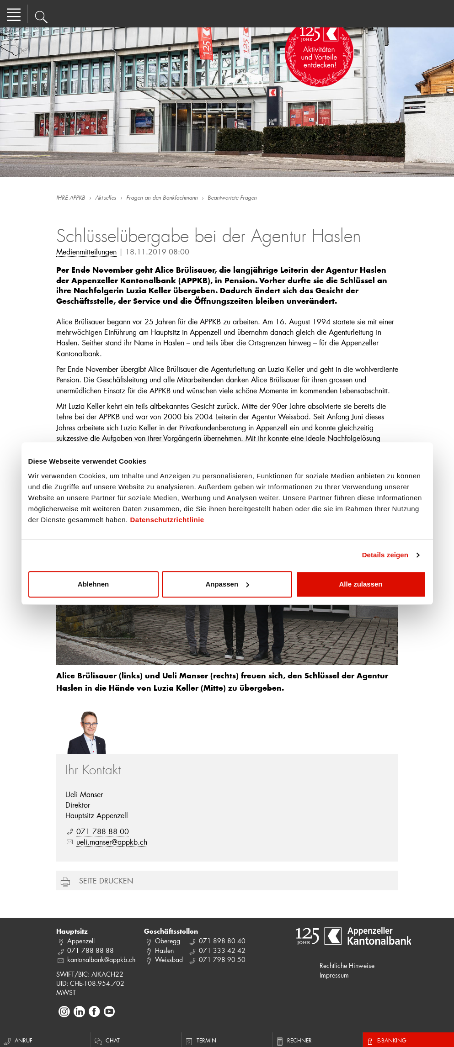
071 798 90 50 (222, 959)
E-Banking (385, 1040)
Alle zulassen (360, 584)
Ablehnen (93, 584)
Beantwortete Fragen (232, 198)
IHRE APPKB (70, 198)
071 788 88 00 (102, 831)
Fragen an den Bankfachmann (162, 198)
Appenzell (81, 940)
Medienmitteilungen (86, 251)
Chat (106, 1040)
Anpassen (227, 584)
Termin (200, 1040)
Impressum (334, 975)
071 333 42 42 (222, 950)
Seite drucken (106, 880)
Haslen (164, 950)
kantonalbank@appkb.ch (101, 959)
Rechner (293, 1040)
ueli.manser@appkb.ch (111, 841)
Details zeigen (385, 555)
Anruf (17, 1040)
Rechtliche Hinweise (347, 965)
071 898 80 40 (222, 940)
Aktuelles (105, 198)
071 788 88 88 (90, 950)
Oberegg (167, 940)
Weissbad (169, 959)
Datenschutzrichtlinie (167, 520)
